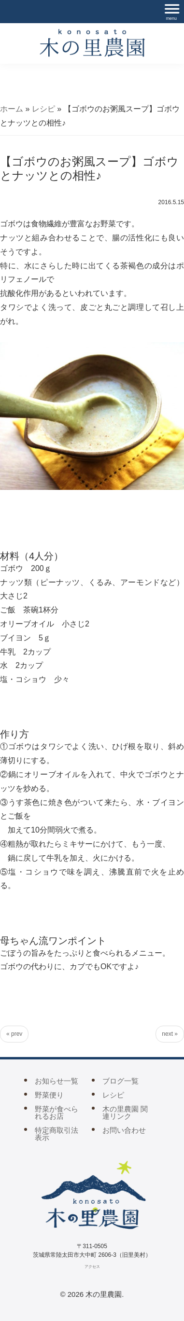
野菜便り (49, 1095)
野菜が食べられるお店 (56, 1112)
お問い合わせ (124, 1130)
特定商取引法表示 (56, 1133)
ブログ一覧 (120, 1081)
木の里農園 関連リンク (125, 1112)
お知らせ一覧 (56, 1081)
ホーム (11, 109)
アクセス (92, 1267)
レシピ (43, 109)
